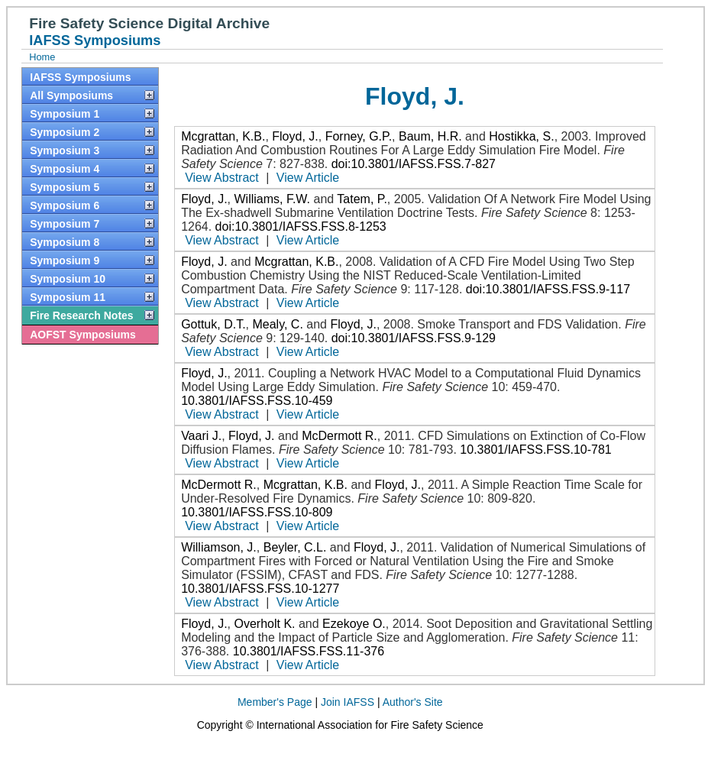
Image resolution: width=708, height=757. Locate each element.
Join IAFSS (347, 702)
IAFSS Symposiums (80, 77)
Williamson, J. (219, 547)
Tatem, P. (362, 198)
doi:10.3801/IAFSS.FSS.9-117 (548, 289)
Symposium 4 (64, 169)
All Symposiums (71, 95)
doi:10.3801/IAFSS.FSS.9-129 (413, 338)
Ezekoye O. (354, 623)
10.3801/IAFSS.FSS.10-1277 (260, 588)
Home (42, 57)
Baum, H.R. (430, 136)
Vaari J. (201, 435)
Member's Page (275, 702)
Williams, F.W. (272, 198)
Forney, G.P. (358, 136)
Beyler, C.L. (295, 547)
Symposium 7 (64, 224)
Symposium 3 (64, 150)
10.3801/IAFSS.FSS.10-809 (256, 512)
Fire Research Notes (81, 315)
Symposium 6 (64, 205)
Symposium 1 (64, 114)
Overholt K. (264, 623)
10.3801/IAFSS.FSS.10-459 (256, 400)
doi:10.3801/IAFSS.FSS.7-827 (413, 163)
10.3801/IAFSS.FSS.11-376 (308, 651)
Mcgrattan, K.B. (223, 136)
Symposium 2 (64, 132)
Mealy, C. (277, 324)
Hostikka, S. (521, 136)
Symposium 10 (67, 279)
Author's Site (413, 702)
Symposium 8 (64, 242)
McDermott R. (339, 435)
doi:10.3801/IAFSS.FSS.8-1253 (300, 226)
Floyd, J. (295, 136)
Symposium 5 (64, 187)
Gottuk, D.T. (213, 324)
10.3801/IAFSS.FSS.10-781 (535, 449)
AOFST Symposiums (82, 334)
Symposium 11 (67, 297)
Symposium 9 (64, 260)
